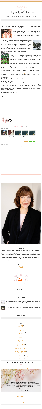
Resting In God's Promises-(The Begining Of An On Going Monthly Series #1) (23, 299)
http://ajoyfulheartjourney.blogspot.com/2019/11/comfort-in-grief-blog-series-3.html (18, 73)
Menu (21, 20)
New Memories (20, 338)
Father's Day (20, 330)
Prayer (20, 341)
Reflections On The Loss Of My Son (20, 348)
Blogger (23, 402)
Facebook (17, 126)
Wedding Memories (20, 358)
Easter (20, 329)
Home (21, 178)
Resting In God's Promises (20, 349)
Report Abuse (21, 396)
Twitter (21, 126)
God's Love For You (20, 332)
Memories (20, 336)
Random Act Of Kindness (20, 344)
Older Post (38, 178)
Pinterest (24, 126)
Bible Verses (20, 325)
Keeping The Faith (20, 334)
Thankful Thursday (23, 306)
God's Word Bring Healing (21, 368)
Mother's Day (20, 337)
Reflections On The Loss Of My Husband (21, 143)
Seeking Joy (20, 352)
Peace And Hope (20, 340)
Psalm (20, 343)
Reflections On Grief (8, 143)
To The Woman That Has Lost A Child (20, 356)
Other (28, 126)
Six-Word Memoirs (20, 354)
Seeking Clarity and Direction (20, 351)
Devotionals (20, 327)
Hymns (20, 333)
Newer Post (3, 178)
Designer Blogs (23, 407)
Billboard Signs (20, 326)
